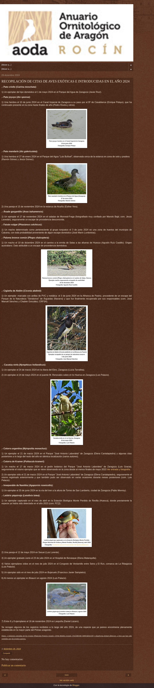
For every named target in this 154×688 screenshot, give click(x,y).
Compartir (6, 653)
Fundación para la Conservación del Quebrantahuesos (70, 545)
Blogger (75, 685)
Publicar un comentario (14, 665)
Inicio (67, 675)
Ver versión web (67, 680)
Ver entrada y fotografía (118, 469)
